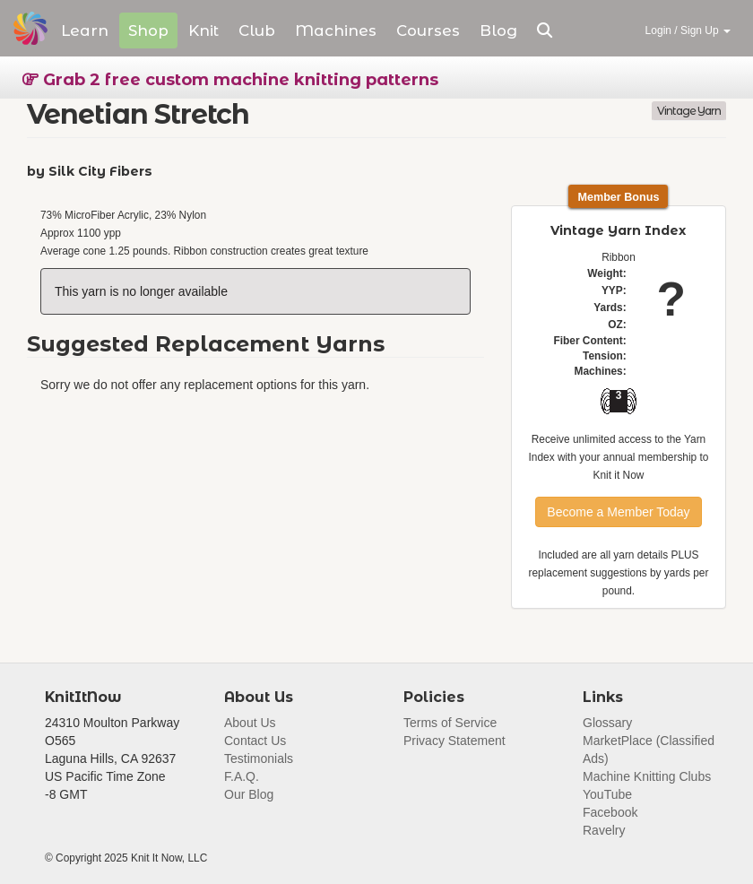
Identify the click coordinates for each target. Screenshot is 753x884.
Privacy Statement (454, 740)
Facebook (610, 812)
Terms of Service (450, 722)
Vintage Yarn (689, 110)
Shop (148, 30)
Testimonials (258, 758)
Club (256, 30)
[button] (544, 30)
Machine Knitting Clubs (647, 776)
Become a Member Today (618, 512)
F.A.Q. (241, 776)
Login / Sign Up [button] (688, 30)
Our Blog (248, 794)
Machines (335, 30)
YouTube (607, 794)
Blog (498, 30)
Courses (428, 30)
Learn (84, 30)
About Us (250, 722)
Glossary (607, 722)
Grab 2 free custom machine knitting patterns (230, 80)
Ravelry (604, 830)
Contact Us (255, 740)
